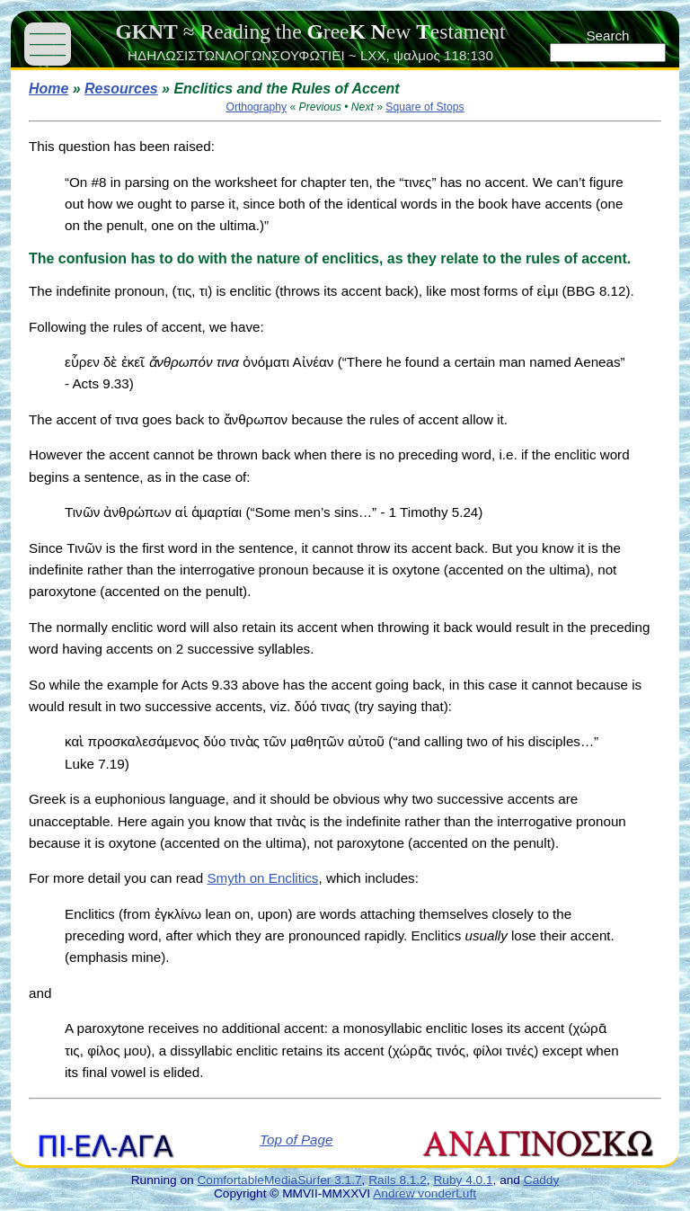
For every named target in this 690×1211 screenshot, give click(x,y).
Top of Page (296, 1139)
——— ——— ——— (48, 43)
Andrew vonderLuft (424, 1193)
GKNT (146, 31)
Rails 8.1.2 (397, 1180)
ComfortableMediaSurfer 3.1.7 (279, 1180)
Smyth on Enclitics (262, 878)
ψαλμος (417, 55)
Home (48, 88)
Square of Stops (424, 107)
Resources (121, 88)
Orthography (256, 107)
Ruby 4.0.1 (462, 1180)
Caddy (542, 1180)
